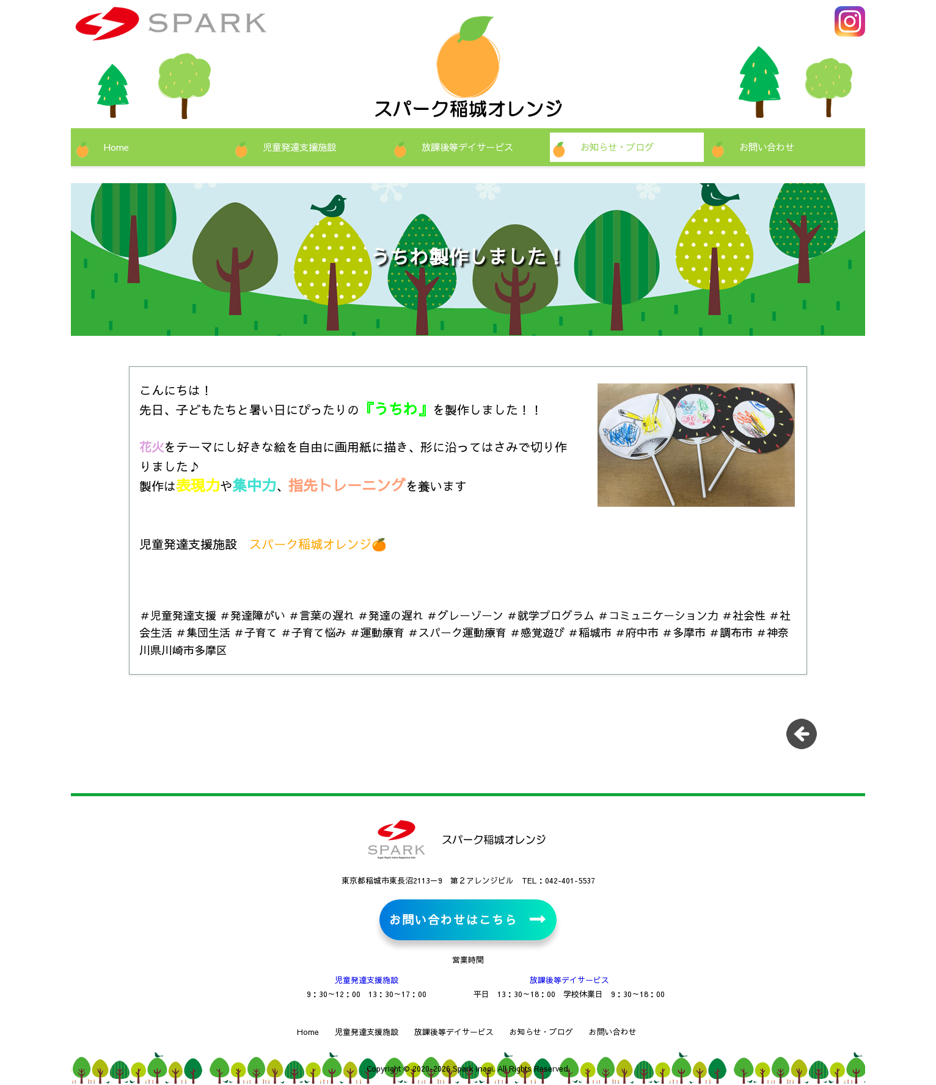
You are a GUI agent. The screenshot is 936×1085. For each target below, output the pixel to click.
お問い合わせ (766, 146)
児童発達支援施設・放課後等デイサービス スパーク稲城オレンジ (208, 30)
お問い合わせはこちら (453, 919)
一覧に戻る (805, 738)
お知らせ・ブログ (617, 146)
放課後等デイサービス (467, 146)
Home (116, 146)
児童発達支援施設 (299, 146)
